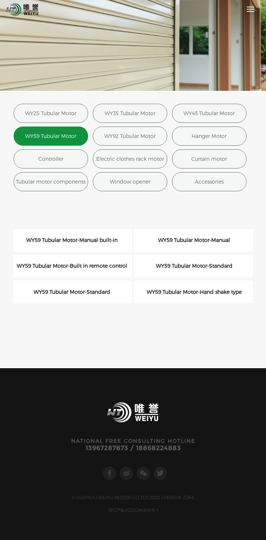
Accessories (209, 181)
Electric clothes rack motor (130, 159)
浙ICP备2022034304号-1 (133, 509)
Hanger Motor (209, 136)
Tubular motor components (50, 181)
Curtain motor (209, 159)
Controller (50, 159)
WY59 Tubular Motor (50, 136)
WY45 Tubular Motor (209, 113)
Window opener (130, 181)
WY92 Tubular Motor (129, 136)
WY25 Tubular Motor (50, 113)
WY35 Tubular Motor (130, 113)
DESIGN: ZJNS (179, 497)
